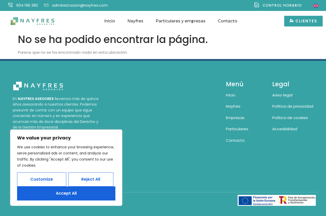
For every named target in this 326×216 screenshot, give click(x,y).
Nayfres (135, 21)
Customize (41, 179)
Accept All (66, 193)
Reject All (90, 179)
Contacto (227, 21)
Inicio (109, 21)
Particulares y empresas (181, 21)
